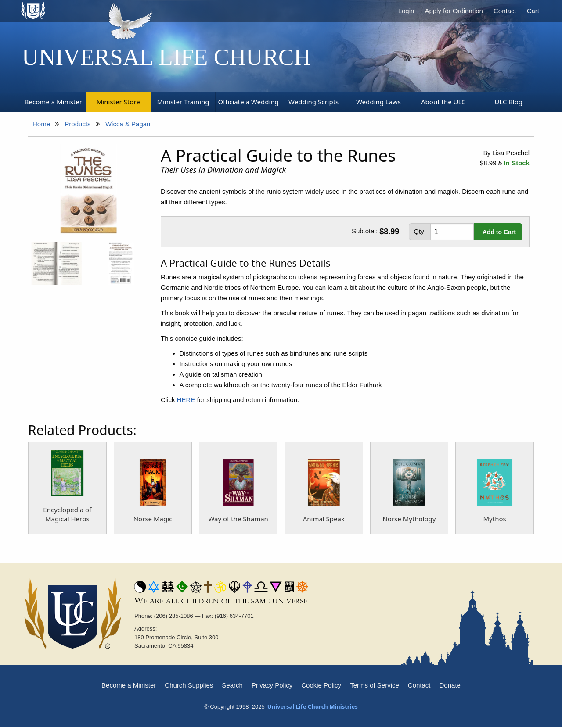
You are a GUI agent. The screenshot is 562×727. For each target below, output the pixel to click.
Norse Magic (153, 518)
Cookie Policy (321, 685)
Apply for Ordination (454, 10)
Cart (533, 10)
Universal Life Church (166, 57)
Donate (450, 685)
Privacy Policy (272, 685)
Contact (505, 10)
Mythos (494, 518)
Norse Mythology (409, 518)
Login (406, 10)
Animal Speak (324, 518)
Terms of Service (374, 685)
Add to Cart (499, 231)
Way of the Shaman (238, 518)
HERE (186, 399)
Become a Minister (128, 685)
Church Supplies (189, 685)
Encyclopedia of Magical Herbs (67, 514)
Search (232, 685)
